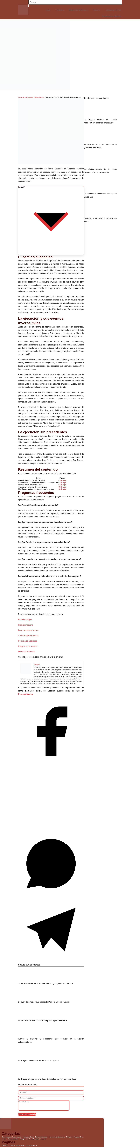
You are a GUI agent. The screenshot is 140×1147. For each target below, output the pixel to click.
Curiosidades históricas (28, 629)
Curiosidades (6, 1133)
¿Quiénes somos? (32, 1141)
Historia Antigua (28, 1133)
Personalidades (13, 1135)
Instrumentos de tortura (28, 624)
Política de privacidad (17, 1141)
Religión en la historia (27, 640)
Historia (48, 10)
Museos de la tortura (64, 10)
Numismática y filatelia (113, 10)
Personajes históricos (27, 634)
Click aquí (62, 474)
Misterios (69, 1133)
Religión (23, 1135)
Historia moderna (25, 619)
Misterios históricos (26, 645)
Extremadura (16, 1133)
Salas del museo (33, 1135)
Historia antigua (25, 613)
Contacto (5, 1141)
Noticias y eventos (94, 10)
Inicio (40, 10)
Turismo (80, 10)
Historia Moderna (41, 1133)
